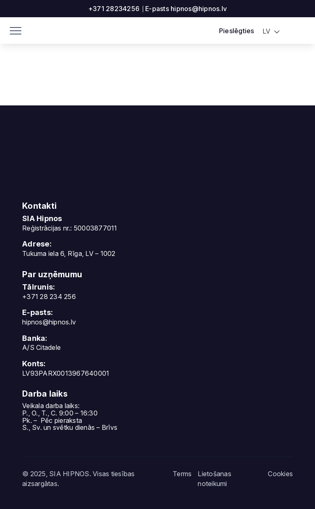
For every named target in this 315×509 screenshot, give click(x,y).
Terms (182, 474)
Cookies (280, 474)
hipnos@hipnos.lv (49, 322)
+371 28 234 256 (49, 296)
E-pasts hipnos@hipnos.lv (186, 9)
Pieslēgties (236, 31)
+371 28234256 (113, 9)
